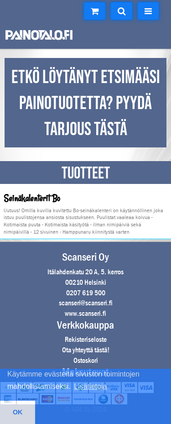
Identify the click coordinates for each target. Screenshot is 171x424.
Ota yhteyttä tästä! (85, 350)
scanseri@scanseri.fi (86, 303)
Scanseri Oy (85, 257)
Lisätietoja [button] (90, 386)
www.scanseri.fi (85, 313)
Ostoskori (85, 360)
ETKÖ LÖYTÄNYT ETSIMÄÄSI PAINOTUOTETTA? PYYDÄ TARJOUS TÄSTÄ (85, 104)
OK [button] (18, 412)
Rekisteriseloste (86, 339)
